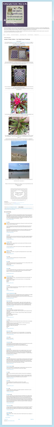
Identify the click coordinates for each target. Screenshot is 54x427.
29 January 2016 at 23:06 (10, 328)
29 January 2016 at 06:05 (10, 219)
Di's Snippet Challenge (17, 208)
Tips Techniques (30, 34)
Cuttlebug (12, 208)
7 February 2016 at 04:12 (10, 391)
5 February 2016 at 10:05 (10, 385)
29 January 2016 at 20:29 (10, 298)
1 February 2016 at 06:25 (10, 363)
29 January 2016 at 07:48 (10, 253)
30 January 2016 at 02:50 (10, 334)
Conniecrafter (8, 342)
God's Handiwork (22, 208)
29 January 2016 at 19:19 (10, 290)
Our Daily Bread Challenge (27, 208)
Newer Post (6, 419)
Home (4, 34)
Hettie (7, 380)
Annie (7, 285)
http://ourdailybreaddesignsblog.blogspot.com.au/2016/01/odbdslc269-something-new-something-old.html (23, 204)
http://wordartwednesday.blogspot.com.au (16, 203)
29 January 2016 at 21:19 (10, 317)
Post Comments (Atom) (11, 420)
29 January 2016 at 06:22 (10, 232)
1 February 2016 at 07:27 (10, 369)
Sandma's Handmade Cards (10, 293)
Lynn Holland (8, 308)
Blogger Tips (37, 34)
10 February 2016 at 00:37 (10, 415)
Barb (7, 222)
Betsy (7, 261)
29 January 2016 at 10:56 (10, 265)
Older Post (32, 419)
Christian (8, 34)
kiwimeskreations (9, 276)
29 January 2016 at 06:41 (10, 239)
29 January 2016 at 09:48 (10, 258)
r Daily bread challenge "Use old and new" (24, 42)
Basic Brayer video (23, 34)
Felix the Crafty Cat (9, 366)
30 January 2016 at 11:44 (10, 339)
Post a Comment (7, 417)
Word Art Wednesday (12, 209)
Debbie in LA (8, 250)
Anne (7, 213)
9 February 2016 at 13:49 (10, 409)
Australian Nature (8, 208)
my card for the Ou (15, 42)
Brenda (7, 268)
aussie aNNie (8, 412)
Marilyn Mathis (8, 331)
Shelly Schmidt (8, 405)
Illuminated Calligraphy (15, 34)
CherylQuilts (8, 394)
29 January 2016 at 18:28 (10, 273)
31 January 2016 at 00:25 (10, 346)
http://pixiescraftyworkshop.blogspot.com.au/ (20, 202)
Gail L (7, 256)
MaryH (7, 357)
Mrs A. (7, 388)
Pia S (7, 372)
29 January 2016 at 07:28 (10, 247)
